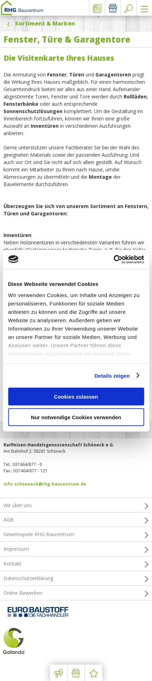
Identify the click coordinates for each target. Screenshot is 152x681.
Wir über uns (76, 505)
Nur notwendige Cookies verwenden (76, 417)
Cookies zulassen (76, 397)
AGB (76, 519)
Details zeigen (112, 375)
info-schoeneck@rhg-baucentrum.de (44, 484)
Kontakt (76, 563)
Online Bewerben (76, 593)
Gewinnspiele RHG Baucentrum (76, 534)
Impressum (76, 549)
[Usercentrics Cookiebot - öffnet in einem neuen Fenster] (113, 259)
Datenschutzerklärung (76, 578)
